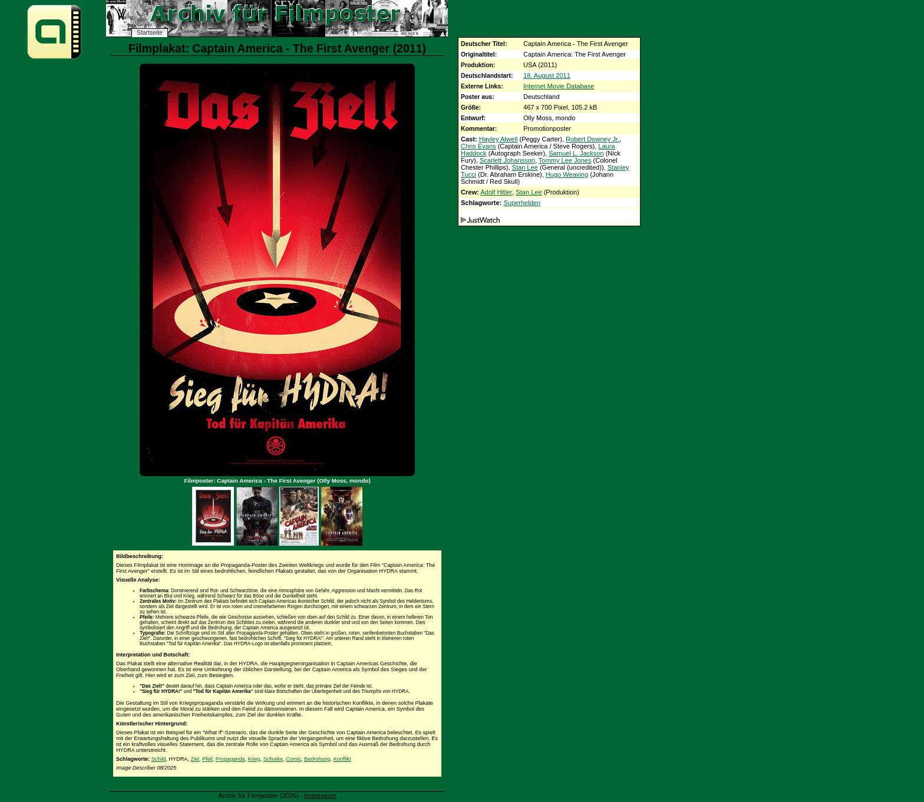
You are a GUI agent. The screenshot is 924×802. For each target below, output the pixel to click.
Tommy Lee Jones (565, 160)
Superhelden (521, 202)
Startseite (150, 32)
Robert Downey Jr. (592, 139)
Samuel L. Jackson (576, 153)
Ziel (194, 759)
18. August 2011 (546, 75)
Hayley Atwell (498, 139)
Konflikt (342, 759)
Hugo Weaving (567, 174)
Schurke (273, 759)
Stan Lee (525, 167)
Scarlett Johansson (507, 160)
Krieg (254, 759)
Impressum (320, 795)
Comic (293, 759)
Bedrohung (317, 759)
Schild (158, 759)
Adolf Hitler (496, 192)
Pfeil (207, 759)
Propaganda (230, 759)
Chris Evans (478, 146)
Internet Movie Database (558, 86)
